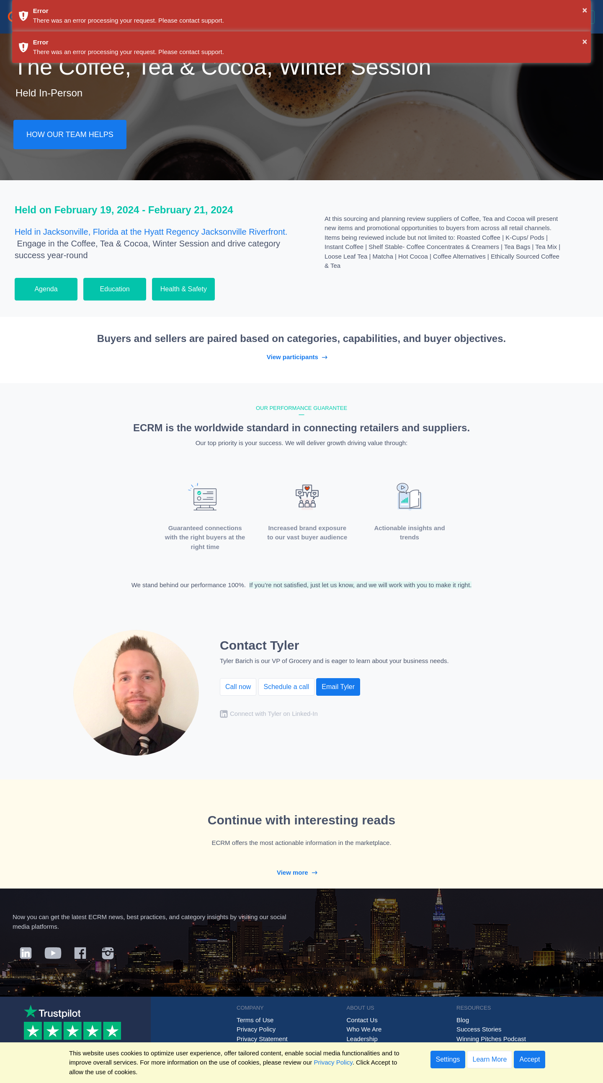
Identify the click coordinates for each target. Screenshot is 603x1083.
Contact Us (362, 1019)
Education (115, 289)
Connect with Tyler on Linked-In (274, 714)
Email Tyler (338, 686)
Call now (238, 686)
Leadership (362, 1038)
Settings (448, 1059)
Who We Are (364, 1029)
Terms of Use (255, 1019)
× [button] (585, 10)
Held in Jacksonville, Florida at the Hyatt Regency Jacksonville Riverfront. (151, 231)
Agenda (45, 289)
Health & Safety (183, 289)
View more (301, 872)
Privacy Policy (256, 1029)
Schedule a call (286, 686)
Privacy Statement (262, 1038)
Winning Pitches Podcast (491, 1038)
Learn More (489, 1059)
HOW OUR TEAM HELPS (69, 134)
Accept (529, 1059)
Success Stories (479, 1029)
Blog (462, 1019)
